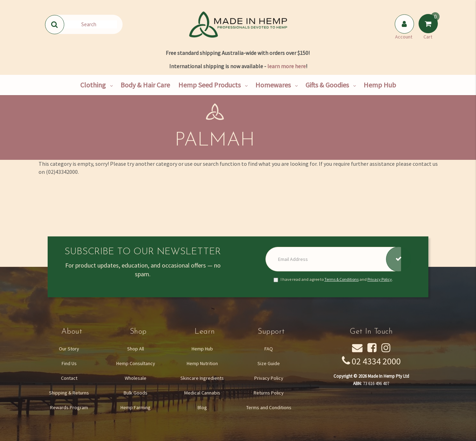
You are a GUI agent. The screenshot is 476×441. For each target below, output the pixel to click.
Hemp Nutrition (202, 363)
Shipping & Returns (69, 393)
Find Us (69, 363)
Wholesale (135, 378)
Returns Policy (269, 393)
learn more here (286, 66)
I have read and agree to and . (333, 279)
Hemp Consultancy (135, 363)
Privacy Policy (379, 279)
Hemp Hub (380, 84)
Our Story (69, 349)
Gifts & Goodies (327, 84)
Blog (202, 407)
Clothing (93, 84)
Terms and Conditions (268, 407)
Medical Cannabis (202, 393)
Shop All (135, 349)
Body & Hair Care (145, 84)
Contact (69, 378)
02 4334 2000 (376, 361)
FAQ (268, 349)
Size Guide (268, 363)
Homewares (273, 84)
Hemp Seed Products (209, 84)
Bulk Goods (135, 393)
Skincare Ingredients (202, 378)
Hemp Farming (135, 407)
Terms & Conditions (341, 279)
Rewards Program (69, 407)
